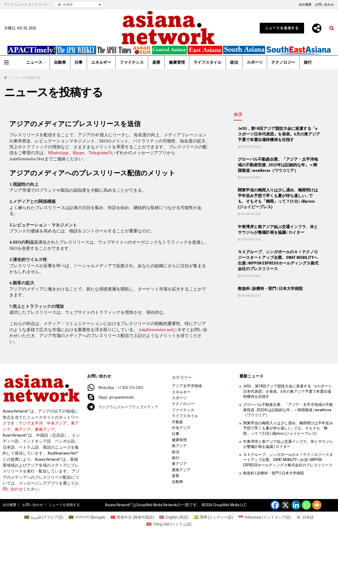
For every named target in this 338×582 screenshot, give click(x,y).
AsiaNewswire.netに (158, 329)
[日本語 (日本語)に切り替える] (304, 517)
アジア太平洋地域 (187, 386)
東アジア (179, 464)
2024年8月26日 (249, 214)
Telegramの (99, 153)
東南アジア (45, 429)
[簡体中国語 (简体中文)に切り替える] (132, 517)
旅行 (308, 62)
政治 (234, 62)
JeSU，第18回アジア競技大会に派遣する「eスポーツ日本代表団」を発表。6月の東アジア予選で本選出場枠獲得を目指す (279, 134)
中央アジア (57, 423)
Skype (78, 153)
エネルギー (101, 62)
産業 (156, 62)
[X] (285, 505)
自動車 (60, 62)
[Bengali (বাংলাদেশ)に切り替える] (87, 517)
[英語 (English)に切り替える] (174, 517)
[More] (316, 28)
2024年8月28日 (249, 177)
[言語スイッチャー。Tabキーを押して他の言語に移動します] (79, 4)
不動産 (177, 422)
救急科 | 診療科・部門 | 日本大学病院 (270, 288)
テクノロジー (283, 62)
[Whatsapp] (306, 505)
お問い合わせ (324, 4)
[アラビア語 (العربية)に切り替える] (44, 517)
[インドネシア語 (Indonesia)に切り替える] (264, 517)
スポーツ (255, 62)
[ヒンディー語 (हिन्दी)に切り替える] (213, 517)
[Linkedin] (296, 505)
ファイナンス (132, 62)
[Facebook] (275, 505)
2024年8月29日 (249, 147)
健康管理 (177, 62)
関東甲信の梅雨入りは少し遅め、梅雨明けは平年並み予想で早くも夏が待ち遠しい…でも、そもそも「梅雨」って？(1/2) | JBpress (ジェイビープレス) (288, 428)
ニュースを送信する (282, 28)
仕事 (79, 62)
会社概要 (305, 4)
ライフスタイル (207, 62)
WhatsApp (58, 153)
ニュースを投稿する (25, 78)
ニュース (34, 62)
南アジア (23, 429)
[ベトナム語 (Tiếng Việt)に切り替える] (169, 524)
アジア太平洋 (31, 423)
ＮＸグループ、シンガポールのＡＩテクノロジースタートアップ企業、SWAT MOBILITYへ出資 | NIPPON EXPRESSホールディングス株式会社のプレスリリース (288, 459)
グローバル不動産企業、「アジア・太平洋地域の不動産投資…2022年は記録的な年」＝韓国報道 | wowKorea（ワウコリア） (278, 165)
